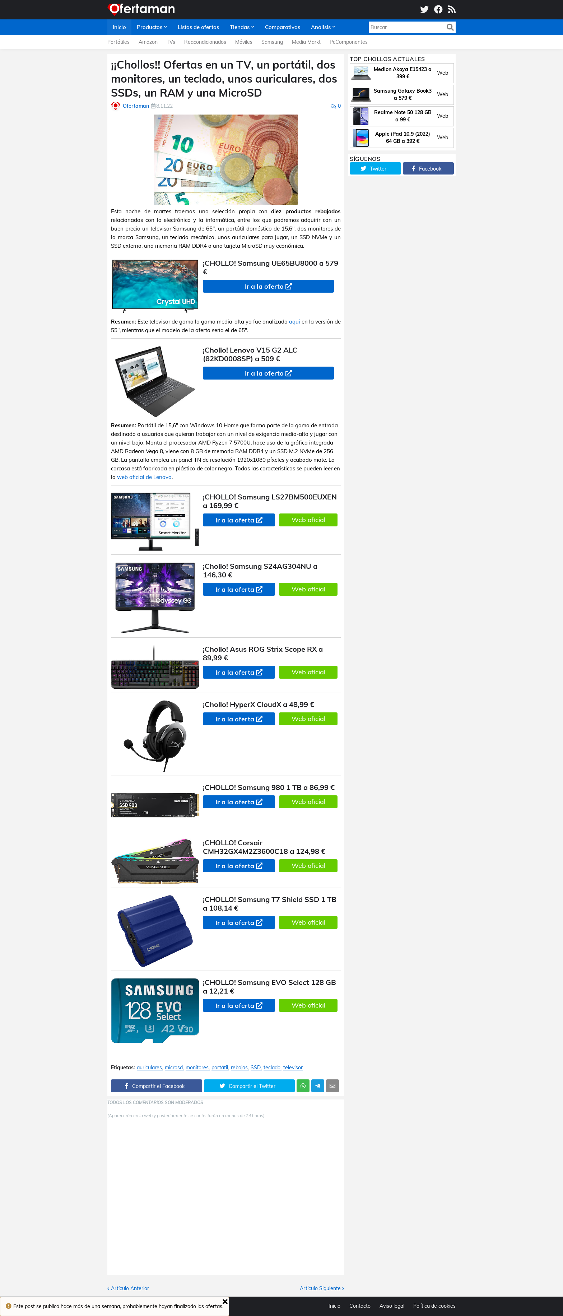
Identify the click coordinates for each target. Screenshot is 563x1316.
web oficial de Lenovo (144, 477)
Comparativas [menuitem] (282, 27)
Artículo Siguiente (320, 1288)
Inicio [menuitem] (119, 27)
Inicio (334, 1306)
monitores (197, 1067)
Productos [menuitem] (149, 27)
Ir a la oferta (264, 286)
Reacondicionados (205, 42)
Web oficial (308, 520)
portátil (219, 1067)
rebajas (239, 1067)
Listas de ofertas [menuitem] (198, 27)
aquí (294, 321)
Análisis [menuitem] (321, 27)
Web (442, 73)
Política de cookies (434, 1306)
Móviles (243, 42)
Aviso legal (392, 1306)
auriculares (149, 1067)
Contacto (360, 1306)
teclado (272, 1067)
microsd (174, 1067)
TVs (171, 42)
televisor (293, 1067)
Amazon (148, 42)
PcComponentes (349, 42)
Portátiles (118, 42)
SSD (256, 1067)
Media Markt (306, 42)
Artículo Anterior (130, 1288)
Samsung (272, 42)
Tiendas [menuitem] (240, 27)
